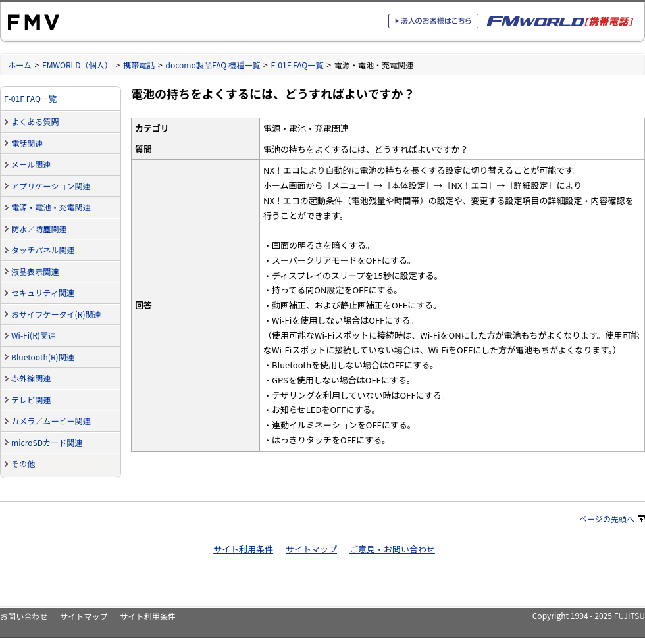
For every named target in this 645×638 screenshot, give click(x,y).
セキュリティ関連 (42, 292)
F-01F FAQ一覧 (297, 64)
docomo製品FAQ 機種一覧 (212, 64)
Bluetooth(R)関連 (42, 356)
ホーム (20, 64)
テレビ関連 (31, 399)
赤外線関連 (31, 377)
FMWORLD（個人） (77, 64)
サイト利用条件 (243, 549)
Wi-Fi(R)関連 (33, 335)
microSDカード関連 (46, 442)
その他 (23, 463)
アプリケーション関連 (51, 185)
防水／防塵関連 (39, 228)
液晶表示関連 (35, 271)
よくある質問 (35, 121)
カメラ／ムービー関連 (51, 420)
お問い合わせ (23, 616)
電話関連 (27, 143)
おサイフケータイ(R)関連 (56, 314)
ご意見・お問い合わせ (392, 549)
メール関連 (31, 164)
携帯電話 (139, 64)
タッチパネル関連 (43, 249)
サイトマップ (311, 549)
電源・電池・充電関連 (51, 206)
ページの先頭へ (612, 518)
